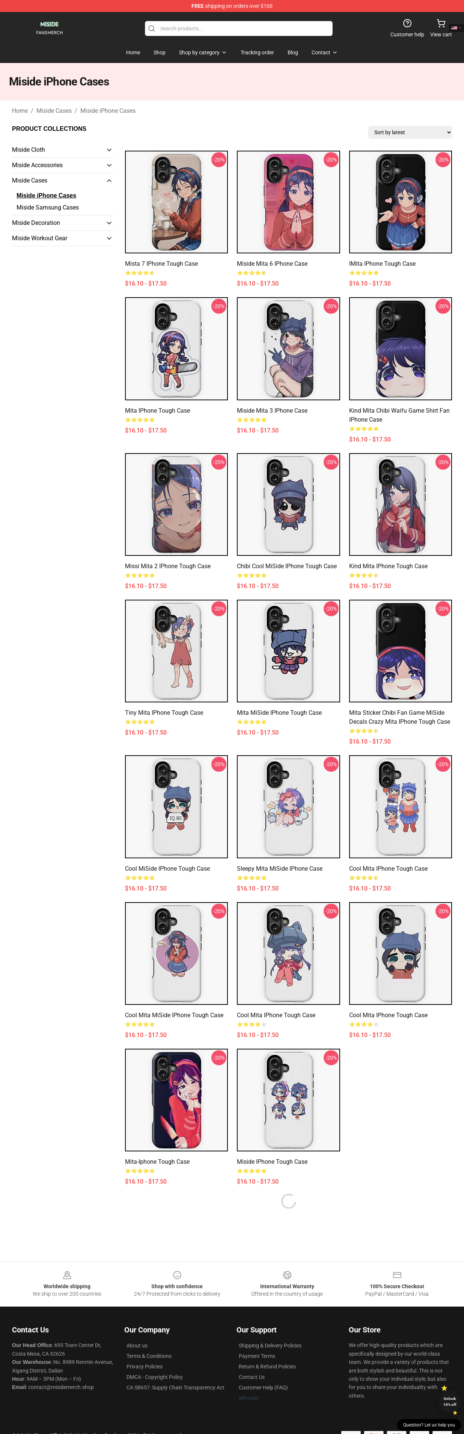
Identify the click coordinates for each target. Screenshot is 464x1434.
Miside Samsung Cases (48, 207)
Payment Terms (257, 1356)
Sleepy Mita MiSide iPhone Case (279, 868)
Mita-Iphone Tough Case (157, 1161)
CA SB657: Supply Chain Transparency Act (175, 1388)
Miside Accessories (37, 165)
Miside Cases (54, 110)
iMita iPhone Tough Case (382, 263)
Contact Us (252, 1377)
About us (137, 1346)
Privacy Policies (145, 1367)
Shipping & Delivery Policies (270, 1346)
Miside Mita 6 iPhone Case (272, 263)
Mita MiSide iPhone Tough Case (279, 712)
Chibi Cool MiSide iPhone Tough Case (287, 566)
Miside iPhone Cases (108, 110)
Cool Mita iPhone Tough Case (388, 868)
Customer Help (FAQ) (263, 1388)
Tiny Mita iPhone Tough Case (164, 712)
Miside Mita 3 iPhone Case (272, 410)
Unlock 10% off (449, 1402)
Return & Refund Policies (267, 1367)
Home (20, 110)
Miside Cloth (28, 149)
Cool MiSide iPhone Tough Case (167, 868)
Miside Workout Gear (39, 238)
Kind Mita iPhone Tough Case (388, 566)
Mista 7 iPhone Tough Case (161, 263)
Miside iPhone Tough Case (272, 1161)
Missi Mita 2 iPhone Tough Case (168, 566)
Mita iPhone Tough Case (157, 410)
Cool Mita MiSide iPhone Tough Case (174, 1015)
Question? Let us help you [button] (429, 1425)
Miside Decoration (36, 222)
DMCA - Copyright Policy (155, 1377)
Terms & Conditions (149, 1356)
